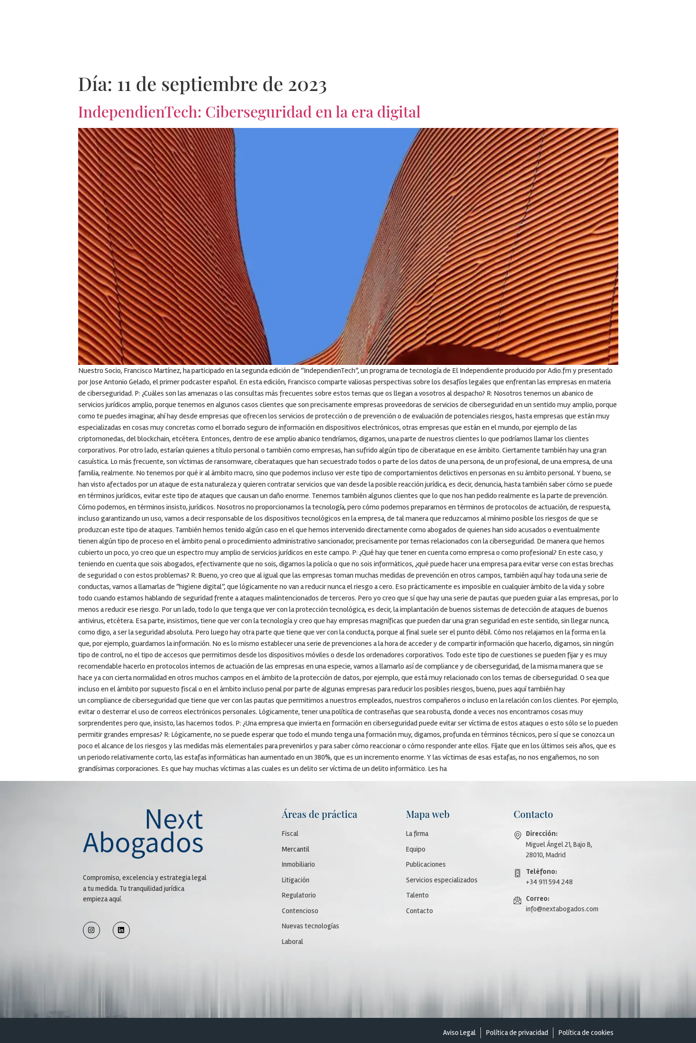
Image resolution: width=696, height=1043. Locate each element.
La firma (417, 833)
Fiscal (290, 833)
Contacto (593, 20)
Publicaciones (362, 20)
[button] (287, 19)
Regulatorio (299, 895)
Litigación (295, 880)
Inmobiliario (298, 864)
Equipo (320, 20)
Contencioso (300, 911)
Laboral (292, 941)
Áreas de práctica (419, 20)
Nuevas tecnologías (310, 926)
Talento (556, 20)
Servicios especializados (494, 20)
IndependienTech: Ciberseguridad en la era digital (249, 111)
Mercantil (295, 849)
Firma (284, 20)
